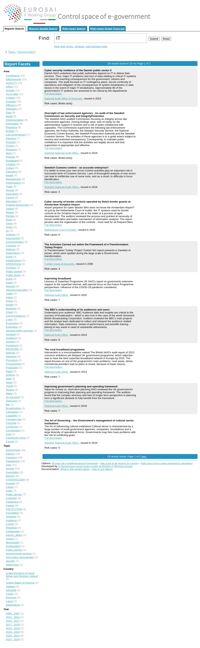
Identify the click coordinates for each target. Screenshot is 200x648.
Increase (11, 101)
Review (10, 216)
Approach (11, 400)
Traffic (9, 293)
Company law (14, 419)
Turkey (10, 593)
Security (10, 286)
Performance (13, 182)
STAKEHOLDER (15, 479)
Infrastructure (13, 260)
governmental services (19, 553)
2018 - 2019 (13, 628)
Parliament (12, 501)
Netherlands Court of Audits (60, 229)
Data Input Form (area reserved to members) (167, 463)
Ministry (10, 475)
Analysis (11, 234)
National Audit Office (56, 295)
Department (12, 461)
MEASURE (12, 349)
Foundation (12, 512)
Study (9, 382)
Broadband (12, 160)
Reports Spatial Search (43, 28)
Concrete (11, 423)
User (8, 464)
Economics (12, 323)
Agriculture (12, 193)
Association (12, 472)
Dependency (13, 253)
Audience (11, 520)
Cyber (9, 319)
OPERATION (13, 264)
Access (10, 190)
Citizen (10, 487)
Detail (9, 116)
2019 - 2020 (13, 631)
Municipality (12, 542)
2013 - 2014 (13, 617)
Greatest (11, 334)
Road (9, 219)
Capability (11, 415)
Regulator (11, 527)
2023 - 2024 (13, 639)
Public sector (13, 275)
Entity (9, 490)
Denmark (11, 597)
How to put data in (102, 469)
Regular (10, 156)
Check (9, 312)
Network (10, 352)
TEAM (9, 386)
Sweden (10, 586)
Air (7, 230)
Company (11, 457)
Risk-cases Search (73, 28)
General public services (19, 330)
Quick (9, 278)
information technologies (20, 557)
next (143, 456)
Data (8, 112)
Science (10, 375)
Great (9, 256)
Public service (14, 494)
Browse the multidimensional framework (75, 463)
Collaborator (13, 531)
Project (10, 145)
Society (10, 468)
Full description (53, 93)
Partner (10, 505)
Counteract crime (16, 437)
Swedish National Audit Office (61, 153)
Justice (10, 208)
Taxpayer (11, 516)
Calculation (12, 411)
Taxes (9, 223)
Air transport (13, 397)
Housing (10, 341)
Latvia (9, 601)
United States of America (20, 582)
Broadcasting (13, 408)
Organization (13, 546)
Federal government (17, 204)
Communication (15, 241)
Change (10, 97)
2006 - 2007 (13, 613)
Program (11, 142)
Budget (10, 131)
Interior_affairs (14, 535)
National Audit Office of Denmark (63, 98)
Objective (11, 356)
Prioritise (11, 267)
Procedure (12, 360)
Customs (11, 245)
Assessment (13, 238)
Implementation (15, 119)
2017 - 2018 (13, 624)
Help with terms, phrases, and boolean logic (81, 46)
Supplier (10, 483)
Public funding (14, 271)
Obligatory (12, 108)
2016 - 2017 (13, 620)
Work (9, 153)
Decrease (11, 201)
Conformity (12, 426)
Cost (8, 434)
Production (12, 367)
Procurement (13, 363)
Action (9, 227)
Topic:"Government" (22, 51)
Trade (9, 186)
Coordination (13, 430)
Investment (12, 345)
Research (11, 149)
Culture (10, 168)
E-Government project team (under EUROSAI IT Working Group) (95, 466)
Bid (8, 404)
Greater (10, 90)
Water (9, 393)
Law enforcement (16, 134)
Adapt (9, 297)
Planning (11, 138)
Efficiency (11, 105)
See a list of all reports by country (119, 463)
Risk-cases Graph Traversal (107, 28)
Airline (9, 301)
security (10, 560)
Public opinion (14, 549)
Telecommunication (17, 289)
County (10, 441)
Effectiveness (13, 79)
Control (10, 197)
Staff (8, 378)
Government (13, 450)
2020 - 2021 (13, 635)
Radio (9, 371)
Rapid (9, 282)
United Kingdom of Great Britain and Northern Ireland (22, 575)
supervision (12, 564)
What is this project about (75, 469)
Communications (15, 315)
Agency (10, 453)
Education (11, 171)
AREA (9, 86)
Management (13, 179)
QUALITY (11, 83)
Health (9, 175)
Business (11, 308)
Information (12, 123)
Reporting (11, 127)
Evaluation (12, 326)
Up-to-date (12, 94)
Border (10, 304)
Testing (10, 389)
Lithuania (11, 590)
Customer (11, 498)
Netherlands (13, 604)
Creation (11, 164)
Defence (11, 249)
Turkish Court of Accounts (59, 263)
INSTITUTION (14, 509)
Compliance (12, 75)
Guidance (11, 338)
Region (10, 212)
